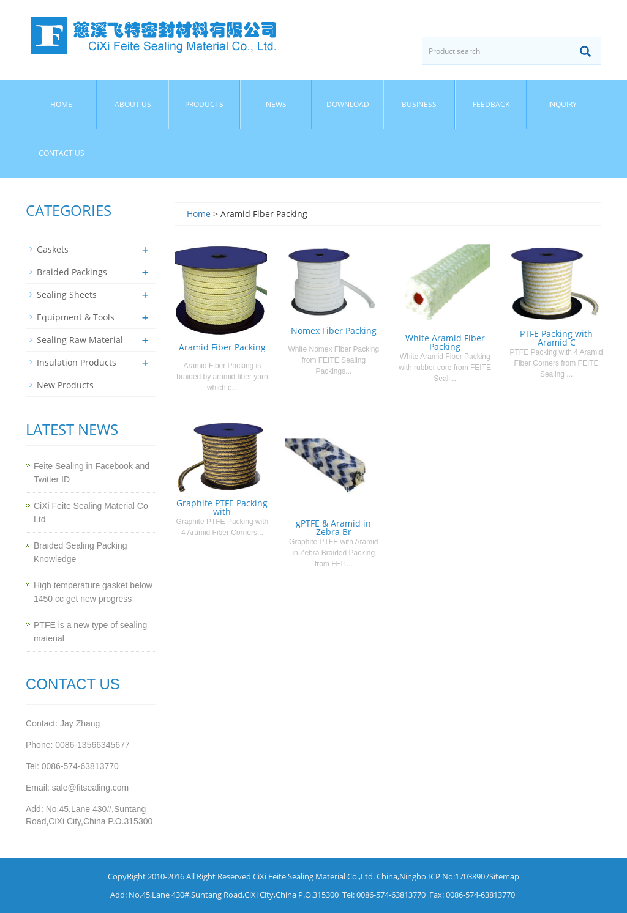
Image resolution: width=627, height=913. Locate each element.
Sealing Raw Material (80, 340)
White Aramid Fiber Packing (445, 342)
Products (204, 104)
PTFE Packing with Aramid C (556, 338)
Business (419, 104)
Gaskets (53, 249)
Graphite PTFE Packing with (222, 507)
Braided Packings (72, 272)
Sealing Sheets (67, 294)
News (276, 104)
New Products (65, 385)
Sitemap (504, 876)
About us (133, 104)
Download (347, 104)
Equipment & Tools (76, 317)
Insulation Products (76, 362)
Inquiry (562, 104)
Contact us (61, 153)
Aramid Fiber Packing (222, 347)
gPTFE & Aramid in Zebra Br (333, 527)
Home (61, 104)
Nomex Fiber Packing (334, 330)
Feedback (491, 104)
